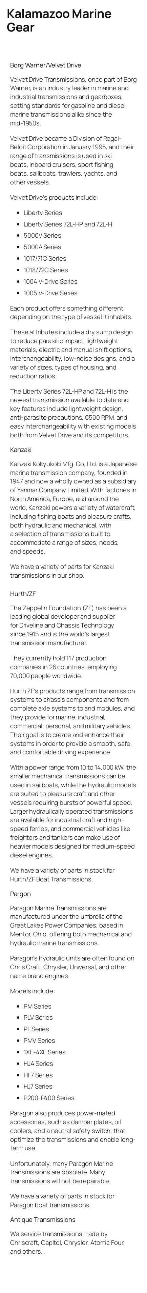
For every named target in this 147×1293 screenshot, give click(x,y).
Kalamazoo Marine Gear (59, 20)
